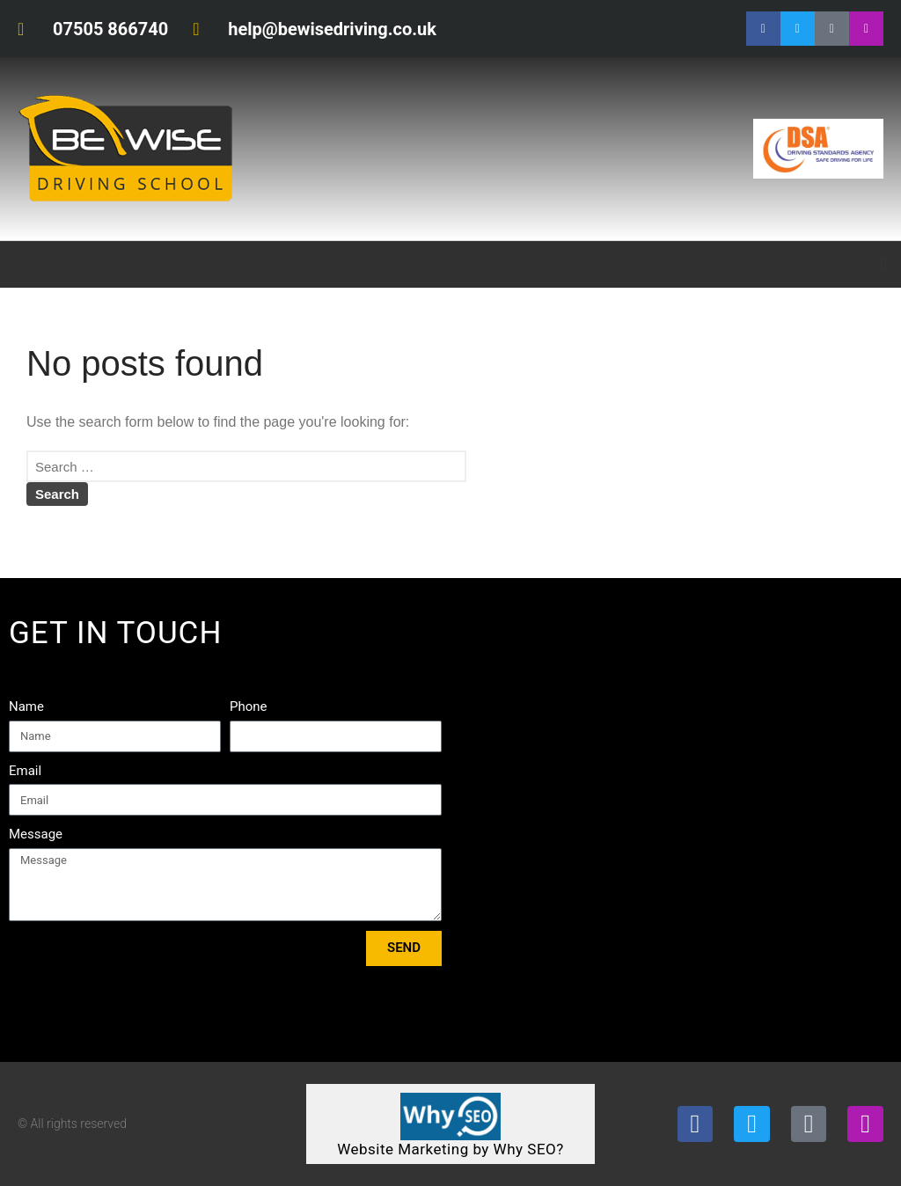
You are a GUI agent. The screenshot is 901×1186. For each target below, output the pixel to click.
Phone (248, 706)
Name (26, 706)
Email (25, 771)
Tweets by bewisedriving (761, 629)
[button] (883, 264)
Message (35, 834)
